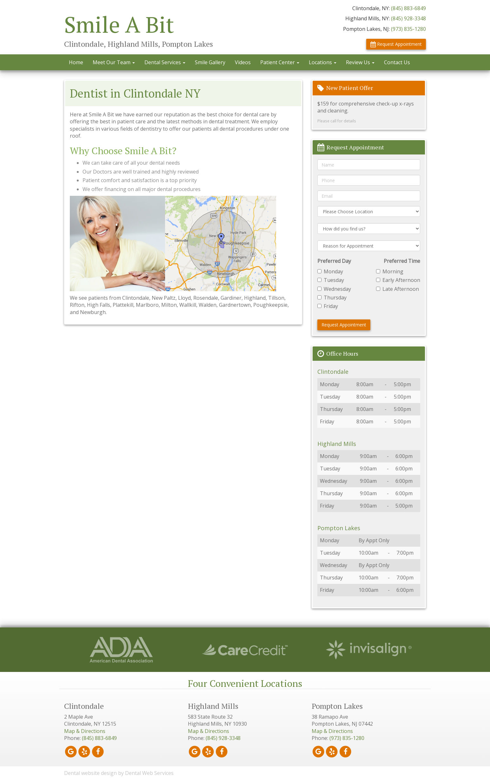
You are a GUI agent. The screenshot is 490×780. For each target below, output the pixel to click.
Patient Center (279, 62)
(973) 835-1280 (408, 28)
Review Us (360, 62)
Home (76, 62)
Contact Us (397, 62)
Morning (389, 271)
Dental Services (164, 62)
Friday (327, 306)
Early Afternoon (398, 280)
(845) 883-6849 (408, 8)
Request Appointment (396, 44)
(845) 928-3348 (408, 18)
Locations (322, 62)
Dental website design (90, 773)
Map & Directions (84, 731)
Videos (243, 62)
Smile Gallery (210, 62)
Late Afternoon (397, 288)
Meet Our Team (114, 62)
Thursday (332, 297)
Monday (330, 271)
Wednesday (334, 288)
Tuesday (330, 280)
